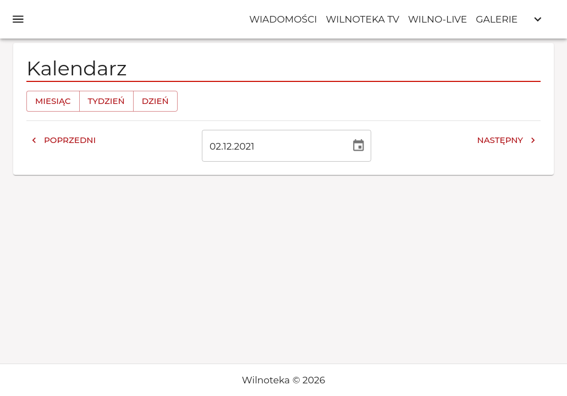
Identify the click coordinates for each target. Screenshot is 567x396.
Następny (506, 140)
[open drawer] (18, 19)
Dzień (155, 101)
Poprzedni (63, 140)
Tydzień (106, 101)
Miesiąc (53, 101)
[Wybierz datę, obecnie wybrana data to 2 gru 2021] (358, 145)
